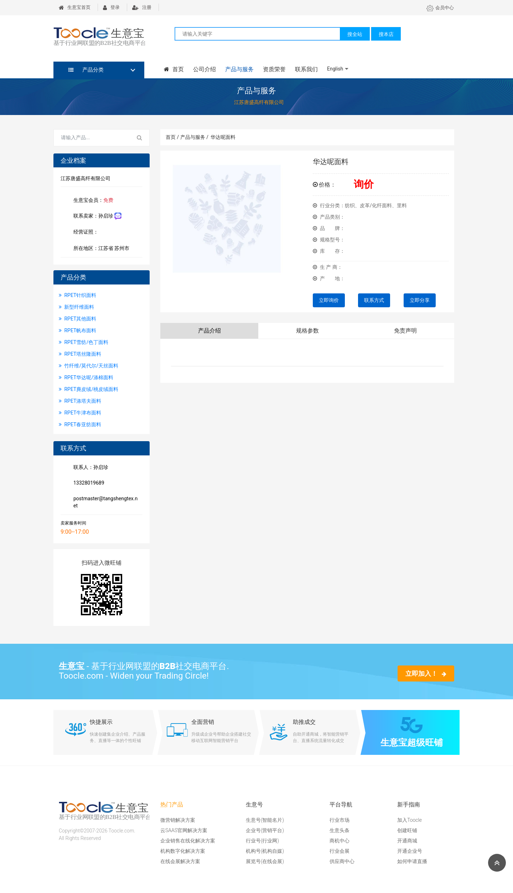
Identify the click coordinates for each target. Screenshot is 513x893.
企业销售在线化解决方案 (187, 841)
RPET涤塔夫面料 (80, 401)
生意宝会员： (92, 200)
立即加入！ (425, 673)
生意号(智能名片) (265, 820)
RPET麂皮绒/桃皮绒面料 (88, 389)
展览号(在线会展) (265, 861)
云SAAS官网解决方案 (183, 830)
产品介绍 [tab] (209, 330)
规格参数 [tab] (307, 330)
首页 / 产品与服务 (187, 137)
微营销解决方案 (177, 820)
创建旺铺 (407, 830)
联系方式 (374, 300)
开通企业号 (409, 851)
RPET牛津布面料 (80, 413)
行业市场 (339, 820)
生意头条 (339, 830)
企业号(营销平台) (265, 830)
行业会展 (339, 851)
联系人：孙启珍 (89, 467)
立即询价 (329, 300)
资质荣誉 (274, 69)
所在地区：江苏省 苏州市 (100, 248)
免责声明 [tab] (405, 330)
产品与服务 (239, 69)
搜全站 (354, 34)
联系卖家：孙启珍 (96, 216)
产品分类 (86, 70)
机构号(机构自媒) (265, 851)
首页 (174, 69)
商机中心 (339, 841)
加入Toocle (409, 820)
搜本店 (386, 34)
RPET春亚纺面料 (80, 424)
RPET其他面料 (77, 319)
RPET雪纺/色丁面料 (83, 342)
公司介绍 (204, 69)
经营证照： (89, 232)
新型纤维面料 (76, 307)
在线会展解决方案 (180, 861)
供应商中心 (342, 861)
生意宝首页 (74, 7)
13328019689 (87, 483)
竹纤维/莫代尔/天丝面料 (88, 366)
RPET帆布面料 (77, 330)
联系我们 (306, 69)
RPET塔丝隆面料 (80, 354)
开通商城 (407, 841)
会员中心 (440, 7)
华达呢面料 (223, 137)
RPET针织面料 (77, 295)
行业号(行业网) (262, 841)
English (335, 69)
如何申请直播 (412, 861)
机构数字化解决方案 (182, 851)
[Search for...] (92, 138)
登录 (111, 7)
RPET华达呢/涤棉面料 (86, 377)
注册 (141, 7)
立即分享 (420, 300)
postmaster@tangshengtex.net (104, 502)
